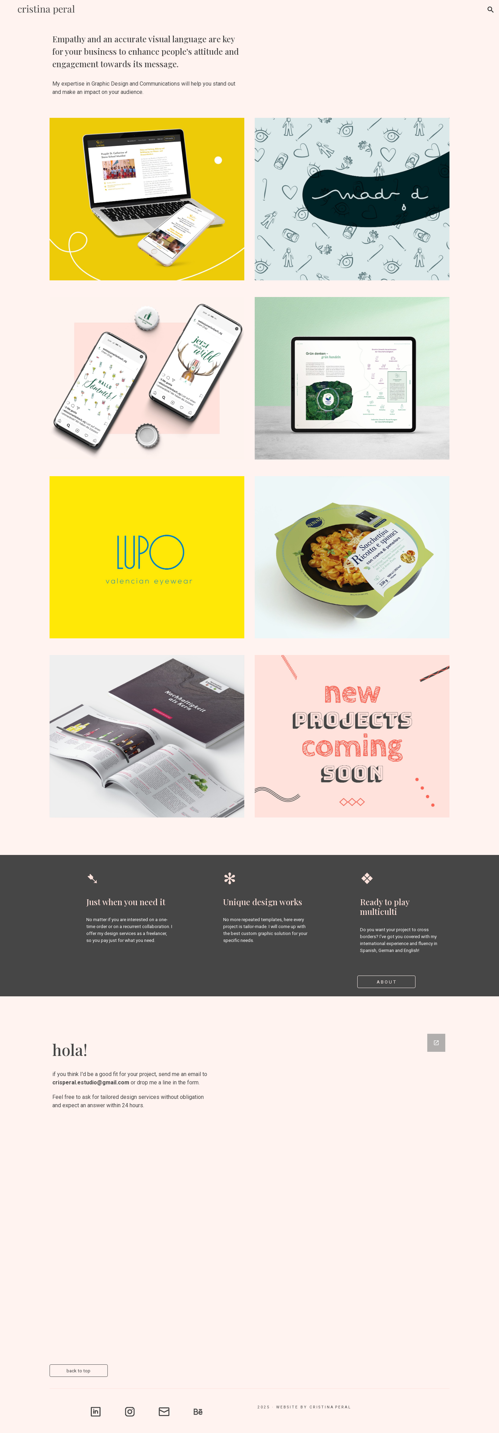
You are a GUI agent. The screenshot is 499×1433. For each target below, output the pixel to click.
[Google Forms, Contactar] (334, 1191)
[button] (490, 9)
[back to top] (78, 1370)
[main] (147, 51)
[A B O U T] (386, 982)
